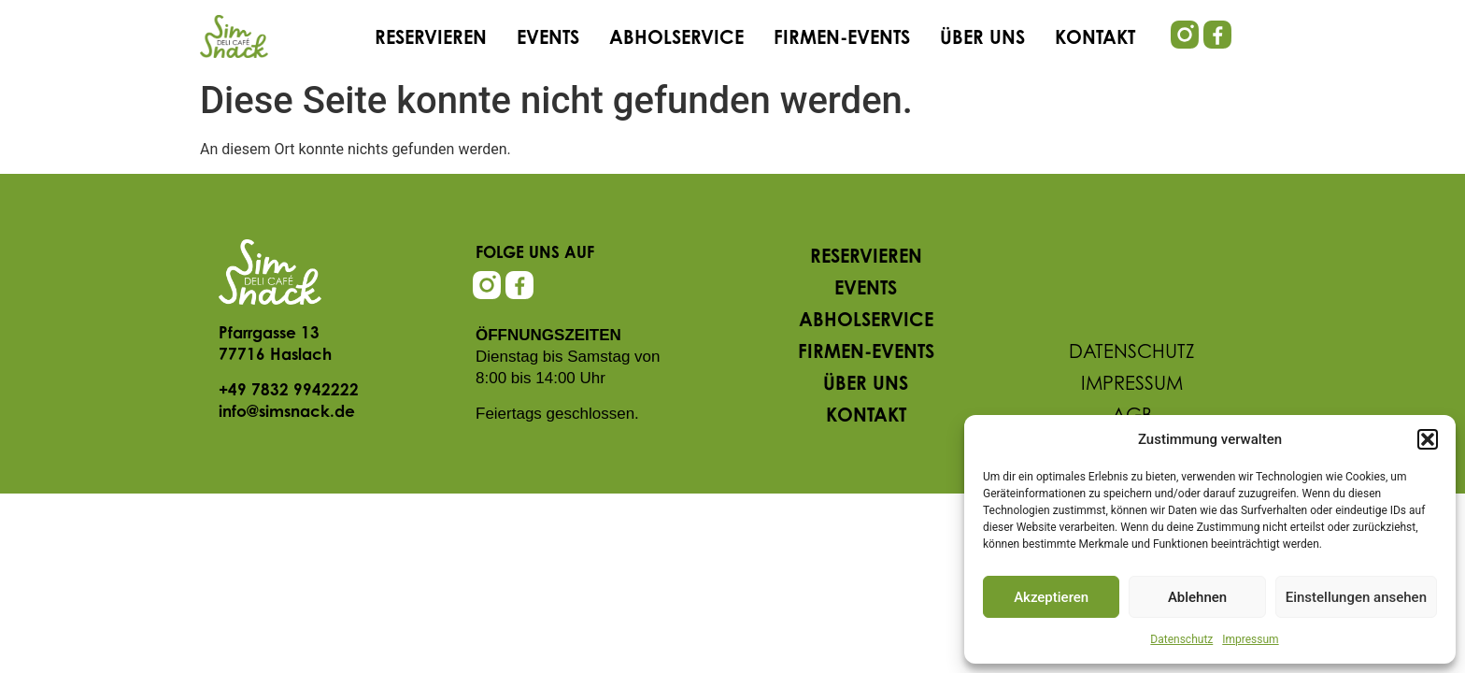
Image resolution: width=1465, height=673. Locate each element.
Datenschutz (1181, 639)
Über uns (982, 39)
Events (548, 39)
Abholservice (676, 39)
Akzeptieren (1051, 597)
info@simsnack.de (287, 413)
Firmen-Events (842, 39)
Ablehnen (1197, 597)
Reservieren (431, 39)
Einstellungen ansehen (1356, 597)
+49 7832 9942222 (289, 391)
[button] (1427, 439)
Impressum (1250, 639)
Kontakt (1095, 39)
